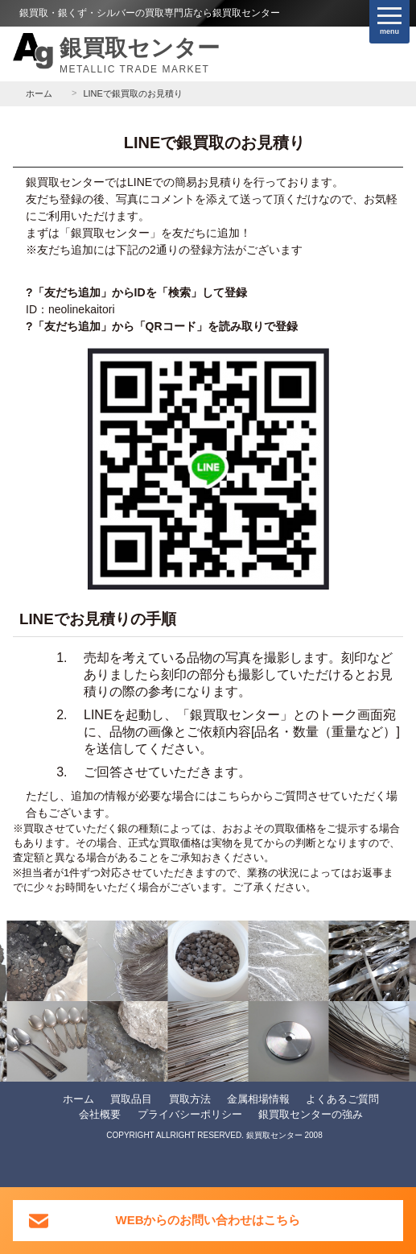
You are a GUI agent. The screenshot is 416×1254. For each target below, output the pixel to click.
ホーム (78, 1099)
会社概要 (100, 1114)
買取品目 (131, 1099)
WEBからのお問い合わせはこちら (208, 1220)
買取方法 (190, 1099)
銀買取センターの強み (310, 1114)
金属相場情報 (258, 1099)
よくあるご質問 (342, 1099)
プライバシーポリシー (190, 1114)
